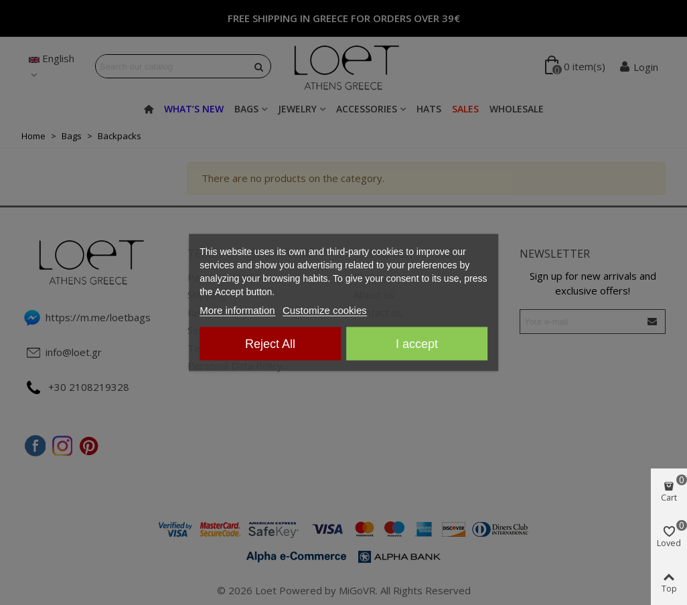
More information (237, 310)
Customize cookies (325, 310)
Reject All (270, 344)
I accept (417, 344)
